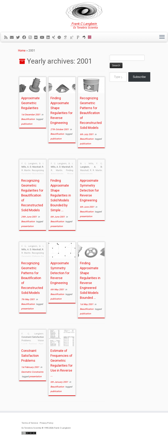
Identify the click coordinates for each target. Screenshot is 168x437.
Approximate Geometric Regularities (30, 103)
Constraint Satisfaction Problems (30, 355)
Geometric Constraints (32, 372)
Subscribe (139, 76)
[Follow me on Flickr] (37, 37)
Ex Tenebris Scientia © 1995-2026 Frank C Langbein (46, 428)
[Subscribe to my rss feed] (7, 37)
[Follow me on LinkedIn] (49, 37)
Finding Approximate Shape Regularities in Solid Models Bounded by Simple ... (60, 195)
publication (26, 124)
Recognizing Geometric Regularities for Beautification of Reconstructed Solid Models (32, 195)
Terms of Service (30, 423)
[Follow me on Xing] (54, 37)
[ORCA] (85, 37)
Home (22, 50)
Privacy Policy (46, 423)
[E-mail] (13, 37)
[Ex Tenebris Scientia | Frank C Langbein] (84, 11)
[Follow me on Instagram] (31, 37)
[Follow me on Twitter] (19, 37)
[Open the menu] (162, 37)
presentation (27, 226)
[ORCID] (60, 37)
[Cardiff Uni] (91, 37)
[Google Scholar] (67, 37)
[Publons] (79, 37)
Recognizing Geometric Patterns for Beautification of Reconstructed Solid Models (91, 113)
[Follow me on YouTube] (43, 37)
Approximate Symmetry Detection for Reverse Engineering (89, 190)
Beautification (28, 119)
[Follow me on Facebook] (25, 37)
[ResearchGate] (73, 37)
